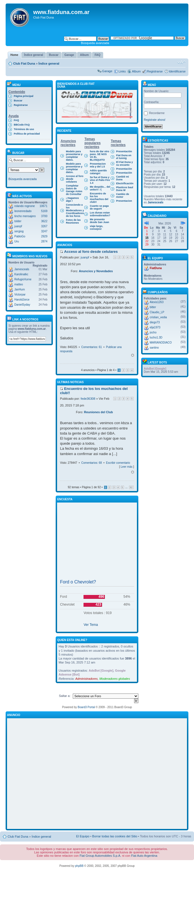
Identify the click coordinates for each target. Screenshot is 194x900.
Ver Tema (91, 625)
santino (154, 347)
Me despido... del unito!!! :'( (100, 188)
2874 (44, 241)
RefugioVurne (22, 279)
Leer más (126, 466)
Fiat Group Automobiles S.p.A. (100, 855)
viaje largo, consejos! (96, 227)
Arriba (132, 355)
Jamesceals (21, 269)
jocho (153, 332)
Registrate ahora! (155, 119)
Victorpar (20, 294)
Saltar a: (65, 695)
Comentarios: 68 (91, 462)
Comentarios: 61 (91, 347)
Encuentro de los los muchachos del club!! (99, 197)
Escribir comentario (118, 462)
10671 (44, 206)
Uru (16, 241)
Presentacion (124, 200)
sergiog (19, 231)
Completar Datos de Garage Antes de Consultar (74, 190)
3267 (44, 226)
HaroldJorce (22, 299)
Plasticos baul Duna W (124, 189)
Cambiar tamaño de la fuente (181, 62)
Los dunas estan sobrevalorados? (100, 214)
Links (122, 71)
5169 (44, 211)
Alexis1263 (157, 302)
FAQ (16, 120)
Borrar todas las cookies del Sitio (114, 836)
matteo (18, 284)
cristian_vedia (158, 317)
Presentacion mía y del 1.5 (98, 165)
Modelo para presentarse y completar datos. (74, 155)
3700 (44, 216)
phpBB (79, 865)
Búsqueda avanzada (95, 43)
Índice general (49, 63)
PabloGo (19, 236)
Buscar (18, 100)
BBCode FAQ (22, 124)
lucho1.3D (156, 337)
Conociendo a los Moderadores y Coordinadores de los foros (75, 210)
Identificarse (177, 71)
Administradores (86, 678)
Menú (149, 85)
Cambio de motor (122, 195)
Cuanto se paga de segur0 (99, 207)
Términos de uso (24, 129)
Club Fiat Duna (24, 63)
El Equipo (82, 836)
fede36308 (88, 398)
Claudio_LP (157, 312)
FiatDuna (156, 268)
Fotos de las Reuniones (73, 221)
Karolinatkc (21, 274)
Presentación (124, 151)
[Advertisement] (97, 542)
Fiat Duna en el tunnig (123, 157)
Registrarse (155, 71)
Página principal (23, 96)
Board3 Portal (86, 707)
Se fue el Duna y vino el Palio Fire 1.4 (100, 180)
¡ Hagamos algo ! (72, 199)
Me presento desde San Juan (99, 221)
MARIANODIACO (161, 342)
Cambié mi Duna (122, 178)
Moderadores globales (114, 678)
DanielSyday (22, 304)
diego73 (155, 322)
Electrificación (125, 183)
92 (131, 487)
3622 (44, 221)
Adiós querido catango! (98, 172)
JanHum (19, 289)
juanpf (18, 226)
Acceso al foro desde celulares (74, 179)
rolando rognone (24, 206)
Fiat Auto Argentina (144, 855)
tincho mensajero (25, 216)
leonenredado (22, 211)
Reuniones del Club (98, 412)
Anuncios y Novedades (96, 271)
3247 (44, 231)
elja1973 (155, 327)
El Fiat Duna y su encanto (124, 163)
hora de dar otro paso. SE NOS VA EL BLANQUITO (99, 155)
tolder (17, 221)
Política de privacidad (27, 133)
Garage (107, 71)
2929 (44, 236)
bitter (153, 307)
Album (136, 71)
